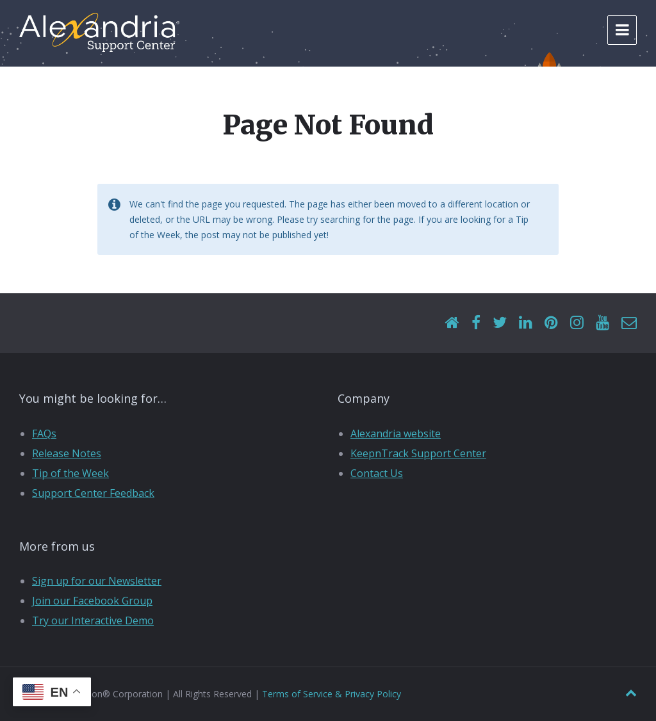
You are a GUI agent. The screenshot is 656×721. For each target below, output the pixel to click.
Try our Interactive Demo (93, 620)
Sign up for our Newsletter (96, 581)
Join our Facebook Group (92, 601)
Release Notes (66, 453)
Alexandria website (395, 433)
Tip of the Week (70, 473)
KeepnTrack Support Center (418, 453)
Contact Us (376, 473)
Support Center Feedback (93, 493)
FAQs (44, 433)
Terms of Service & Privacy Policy (331, 694)
